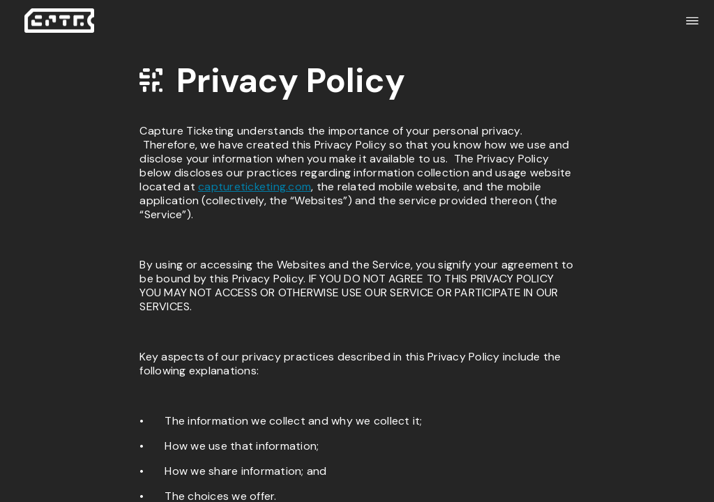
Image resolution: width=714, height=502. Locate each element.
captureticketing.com (254, 186)
